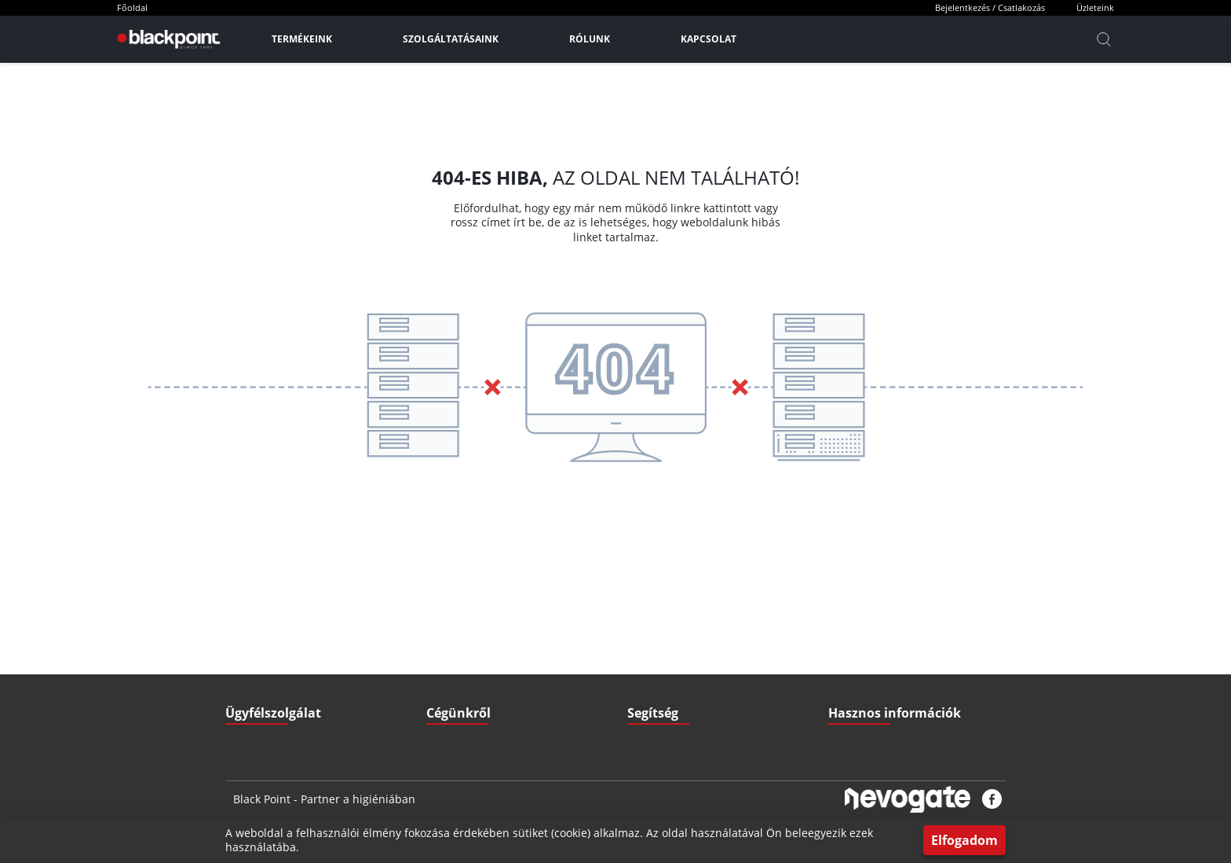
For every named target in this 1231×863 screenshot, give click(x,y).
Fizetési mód (654, 650)
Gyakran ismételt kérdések (886, 650)
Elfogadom (964, 840)
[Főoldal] (167, 39)
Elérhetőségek (457, 682)
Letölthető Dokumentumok (886, 619)
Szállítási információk (673, 619)
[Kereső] (1104, 39)
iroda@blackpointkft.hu (307, 619)
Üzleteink (1095, 7)
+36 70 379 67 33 (284, 650)
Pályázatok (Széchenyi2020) (889, 682)
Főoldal (132, 7)
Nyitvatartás (654, 682)
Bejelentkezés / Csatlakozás (990, 7)
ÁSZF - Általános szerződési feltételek (508, 619)
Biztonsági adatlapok (873, 713)
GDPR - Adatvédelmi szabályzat (494, 650)
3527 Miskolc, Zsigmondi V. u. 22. (321, 682)
